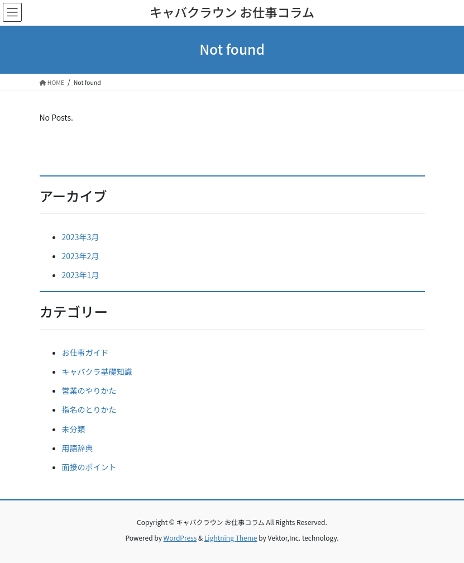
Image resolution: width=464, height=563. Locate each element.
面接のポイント (89, 467)
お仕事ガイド (85, 352)
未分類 (73, 429)
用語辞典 (77, 448)
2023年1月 (80, 274)
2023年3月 (80, 236)
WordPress (180, 537)
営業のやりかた (89, 390)
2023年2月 (80, 255)
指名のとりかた (89, 409)
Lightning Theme (230, 537)
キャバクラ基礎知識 (97, 371)
